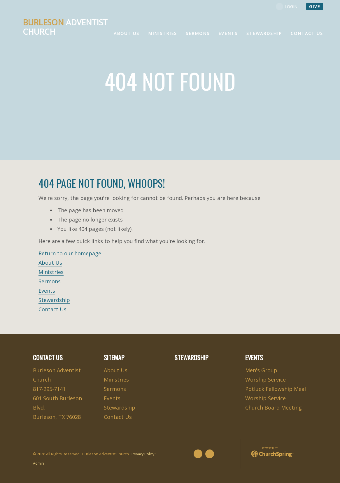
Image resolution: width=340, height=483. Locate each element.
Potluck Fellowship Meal (275, 388)
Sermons (49, 281)
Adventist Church (65, 27)
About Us (50, 262)
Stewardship (54, 299)
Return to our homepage (69, 253)
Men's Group (261, 370)
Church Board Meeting (273, 407)
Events (46, 290)
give (314, 6)
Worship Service (265, 379)
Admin (38, 463)
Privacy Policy (143, 454)
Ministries (51, 271)
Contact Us (52, 309)
